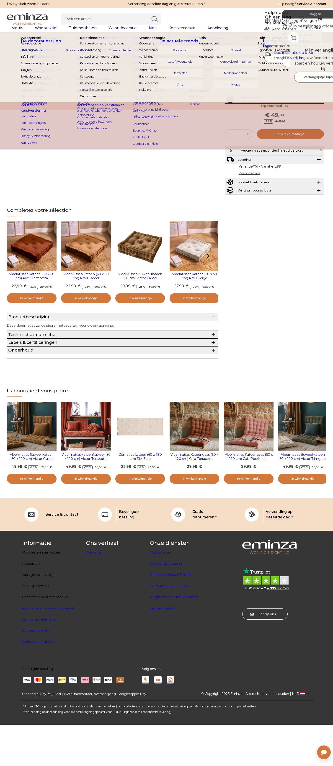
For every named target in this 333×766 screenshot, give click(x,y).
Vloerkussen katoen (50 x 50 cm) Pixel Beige (194, 283)
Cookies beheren (35, 672)
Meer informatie (238, 95)
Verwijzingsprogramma (168, 605)
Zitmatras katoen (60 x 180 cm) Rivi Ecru (140, 498)
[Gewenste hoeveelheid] (239, 151)
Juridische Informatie (39, 661)
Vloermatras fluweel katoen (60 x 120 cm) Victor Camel (32, 498)
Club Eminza (160, 594)
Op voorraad (274, 123)
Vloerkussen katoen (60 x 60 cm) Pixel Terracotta (31, 283)
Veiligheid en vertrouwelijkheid (174, 638)
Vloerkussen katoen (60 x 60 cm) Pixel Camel (86, 283)
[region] (166, 47)
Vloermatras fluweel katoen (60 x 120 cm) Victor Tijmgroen (303, 498)
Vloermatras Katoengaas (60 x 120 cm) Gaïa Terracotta (194, 498)
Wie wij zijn (94, 594)
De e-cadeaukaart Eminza (170, 616)
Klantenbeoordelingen (40, 683)
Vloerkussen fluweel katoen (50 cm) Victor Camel (140, 283)
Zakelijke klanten (163, 649)
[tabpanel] (127, 32)
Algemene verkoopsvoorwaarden (48, 649)
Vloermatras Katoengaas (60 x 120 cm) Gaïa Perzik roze (249, 498)
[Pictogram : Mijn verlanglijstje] (321, 75)
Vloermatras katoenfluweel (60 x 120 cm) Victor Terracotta (86, 498)
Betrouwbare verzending (170, 627)
